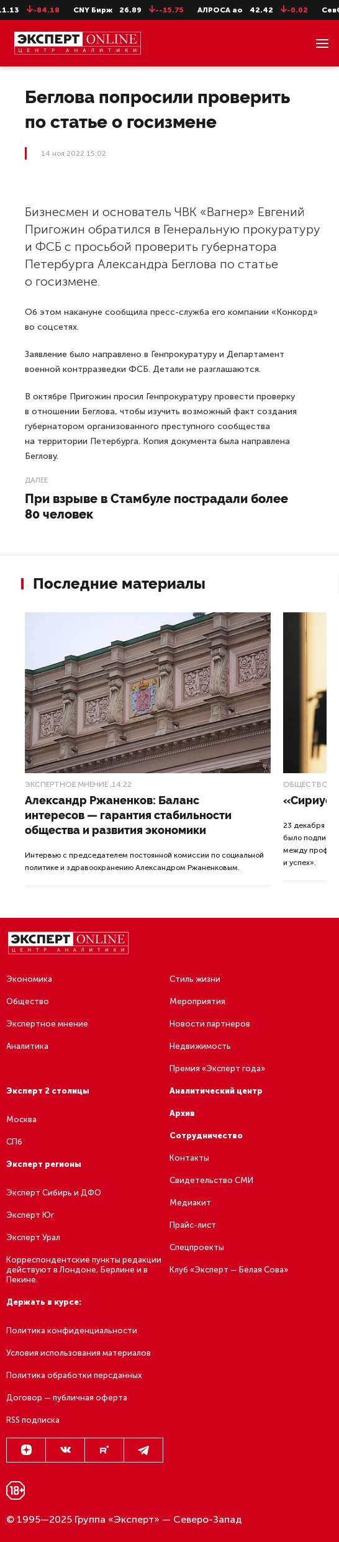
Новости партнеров (210, 1023)
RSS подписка (33, 1420)
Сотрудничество (206, 1135)
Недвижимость (200, 1046)
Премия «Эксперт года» (217, 1068)
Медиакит (190, 1202)
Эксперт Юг (30, 1215)
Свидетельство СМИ (211, 1180)
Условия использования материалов (78, 1353)
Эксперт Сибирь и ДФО (53, 1192)
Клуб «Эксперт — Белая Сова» (229, 1269)
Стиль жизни (195, 979)
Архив (182, 1113)
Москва (21, 1119)
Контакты (189, 1158)
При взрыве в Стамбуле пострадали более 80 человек (156, 506)
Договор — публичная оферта (66, 1397)
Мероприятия (197, 1001)
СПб (14, 1141)
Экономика (29, 979)
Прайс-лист (193, 1225)
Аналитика (27, 1046)
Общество (305, 784)
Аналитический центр (216, 1090)
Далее (36, 480)
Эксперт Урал (33, 1237)
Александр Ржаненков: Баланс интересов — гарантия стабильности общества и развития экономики (128, 815)
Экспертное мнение (66, 784)
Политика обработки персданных (74, 1375)
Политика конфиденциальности (71, 1330)
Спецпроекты (197, 1247)
